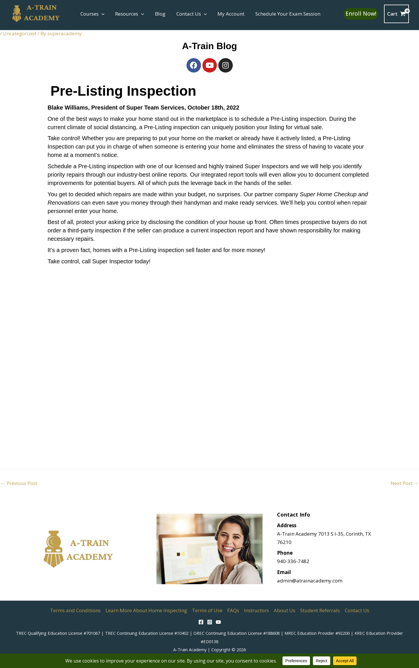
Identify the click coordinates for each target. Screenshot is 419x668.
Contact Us (188, 13)
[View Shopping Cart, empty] (396, 14)
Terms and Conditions (75, 610)
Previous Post (19, 483)
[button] (101, 13)
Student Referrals (320, 610)
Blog (157, 13)
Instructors (256, 610)
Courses (92, 13)
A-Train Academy (189, 649)
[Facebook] (201, 622)
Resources (128, 13)
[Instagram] (209, 622)
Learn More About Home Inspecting (146, 610)
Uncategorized (19, 33)
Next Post (404, 483)
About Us (284, 610)
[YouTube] (218, 622)
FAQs (233, 610)
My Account (226, 13)
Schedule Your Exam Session (282, 13)
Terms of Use (207, 610)
